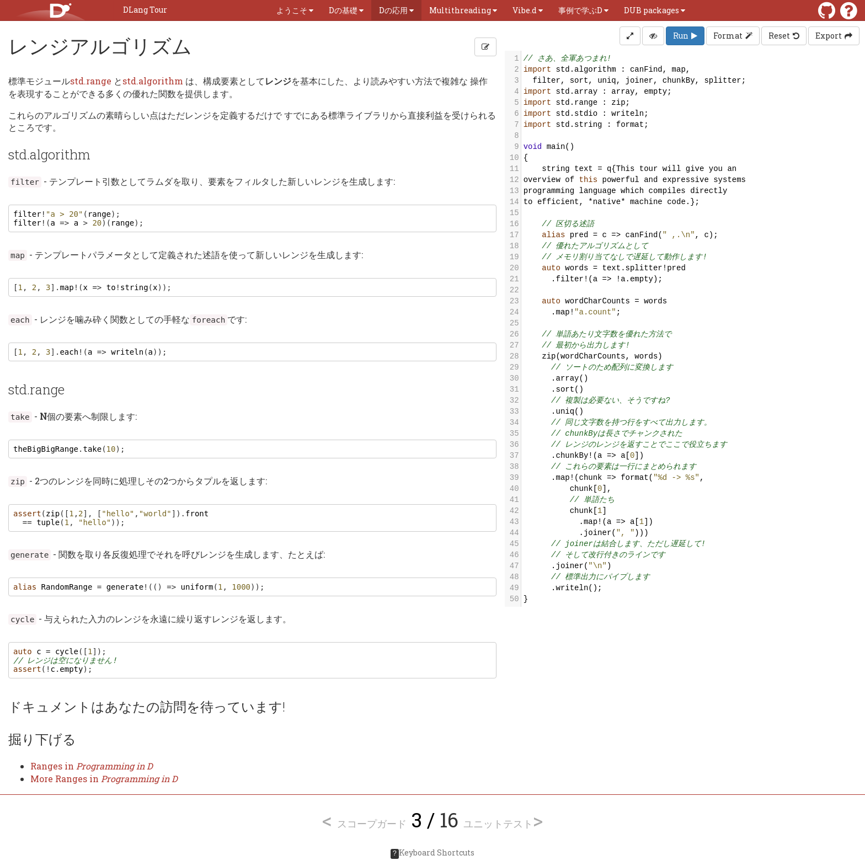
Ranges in (91, 766)
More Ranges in (104, 778)
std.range (90, 81)
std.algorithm (152, 81)
